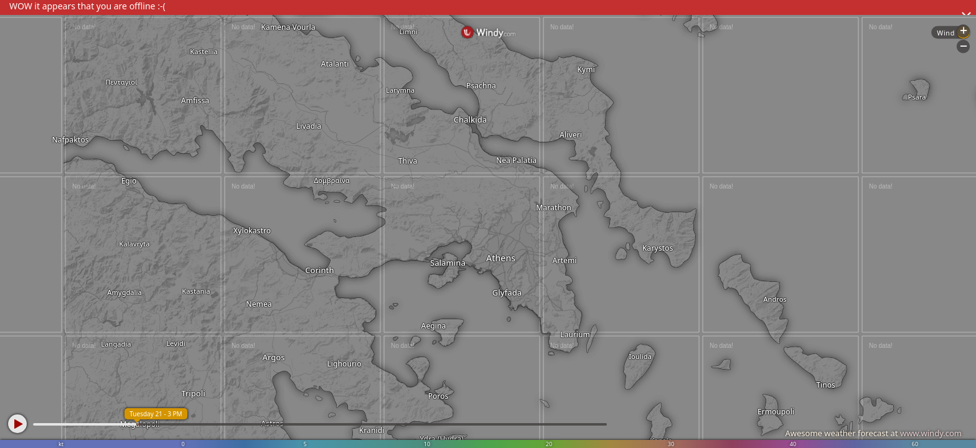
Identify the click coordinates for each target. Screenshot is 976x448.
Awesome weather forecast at (873, 433)
